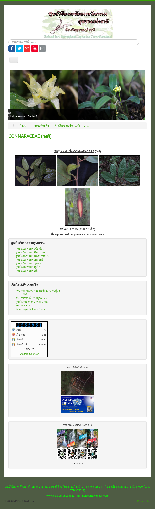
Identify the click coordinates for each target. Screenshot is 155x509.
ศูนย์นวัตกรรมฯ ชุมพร (28, 263)
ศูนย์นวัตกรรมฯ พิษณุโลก (30, 252)
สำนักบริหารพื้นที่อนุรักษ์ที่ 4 (32, 298)
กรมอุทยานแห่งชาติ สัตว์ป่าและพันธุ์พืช (38, 290)
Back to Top (144, 501)
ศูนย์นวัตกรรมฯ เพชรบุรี (29, 259)
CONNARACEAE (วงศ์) (29, 136)
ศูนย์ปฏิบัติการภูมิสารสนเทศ (32, 301)
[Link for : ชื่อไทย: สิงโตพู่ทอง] (77, 95)
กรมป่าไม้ (21, 294)
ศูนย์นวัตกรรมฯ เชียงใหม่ (30, 248)
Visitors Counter (29, 353)
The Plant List (24, 305)
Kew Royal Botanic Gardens (32, 309)
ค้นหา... (8, 39)
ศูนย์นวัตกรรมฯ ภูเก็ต (28, 266)
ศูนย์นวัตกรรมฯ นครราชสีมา (32, 256)
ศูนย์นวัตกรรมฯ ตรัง (27, 270)
